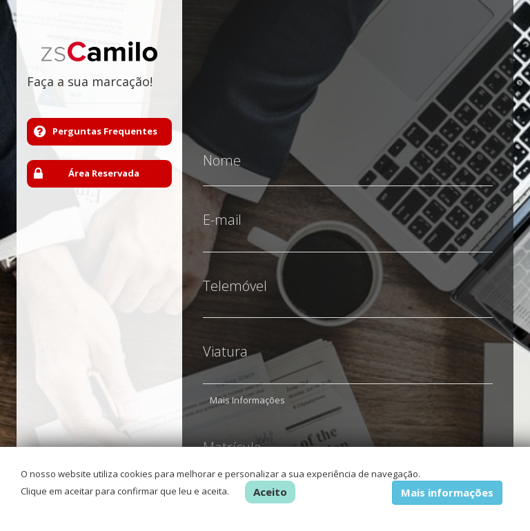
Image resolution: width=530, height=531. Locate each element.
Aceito (270, 492)
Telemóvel (235, 276)
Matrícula (232, 437)
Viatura (225, 341)
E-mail (222, 209)
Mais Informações (247, 389)
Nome (222, 150)
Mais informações (447, 492)
